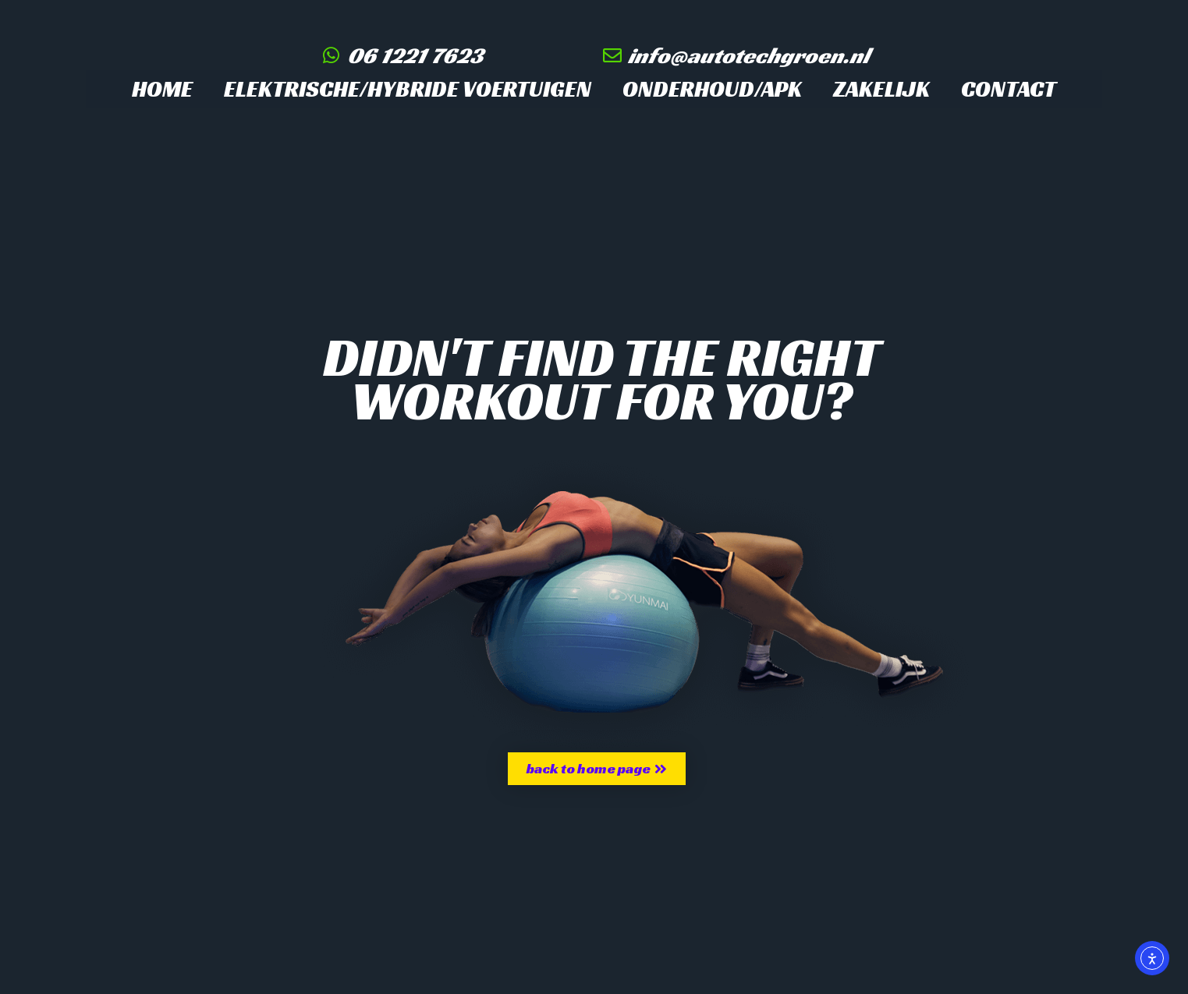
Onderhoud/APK (712, 89)
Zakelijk (881, 89)
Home (162, 89)
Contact (1008, 89)
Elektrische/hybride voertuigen (407, 89)
